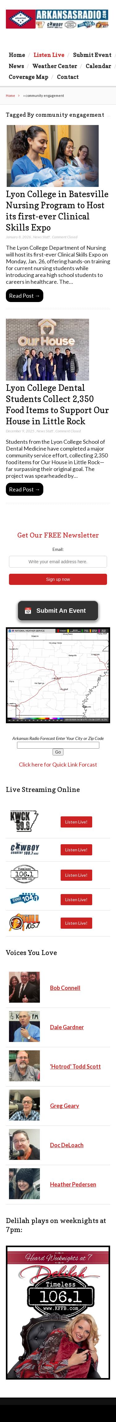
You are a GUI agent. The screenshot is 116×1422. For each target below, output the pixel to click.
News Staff (41, 237)
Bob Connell (65, 987)
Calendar (98, 66)
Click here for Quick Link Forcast (58, 764)
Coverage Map (28, 76)
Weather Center (54, 66)
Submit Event (92, 54)
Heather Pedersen (73, 1184)
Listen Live (49, 54)
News (16, 66)
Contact (68, 76)
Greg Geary (64, 1105)
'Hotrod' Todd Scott (75, 1066)
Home (17, 54)
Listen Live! (76, 821)
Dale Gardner (67, 1027)
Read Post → (24, 295)
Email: (58, 549)
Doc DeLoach (67, 1145)
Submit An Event (55, 611)
